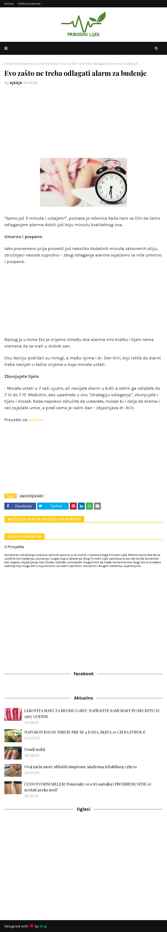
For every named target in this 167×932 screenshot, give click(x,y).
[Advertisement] (83, 122)
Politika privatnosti (29, 3)
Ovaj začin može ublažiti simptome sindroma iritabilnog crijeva (80, 766)
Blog (43, 926)
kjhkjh (16, 82)
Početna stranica (18, 63)
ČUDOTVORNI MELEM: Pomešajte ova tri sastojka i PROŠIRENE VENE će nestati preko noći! (88, 786)
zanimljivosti (47, 63)
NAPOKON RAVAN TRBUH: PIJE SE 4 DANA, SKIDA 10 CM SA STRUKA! (84, 732)
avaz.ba (35, 419)
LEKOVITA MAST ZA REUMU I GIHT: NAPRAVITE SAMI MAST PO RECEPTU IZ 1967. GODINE (92, 713)
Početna (9, 3)
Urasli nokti (34, 749)
